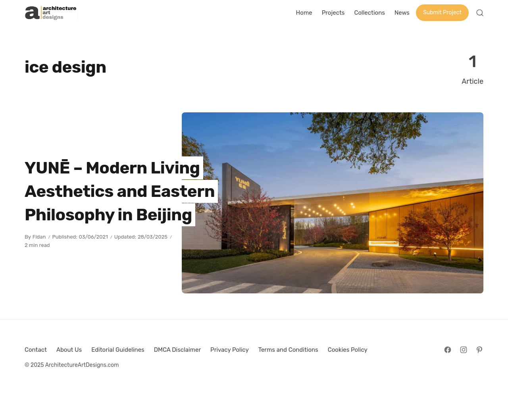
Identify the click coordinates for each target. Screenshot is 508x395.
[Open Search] (480, 13)
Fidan (39, 237)
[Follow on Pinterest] (479, 350)
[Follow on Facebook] (448, 350)
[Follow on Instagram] (463, 350)
